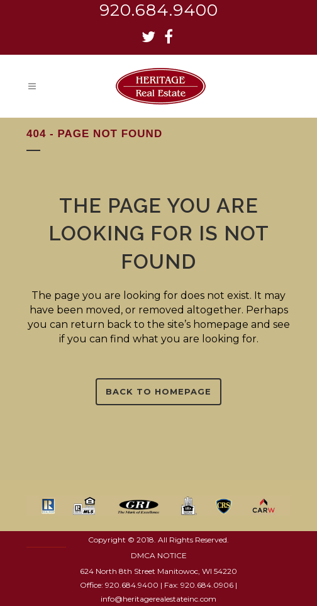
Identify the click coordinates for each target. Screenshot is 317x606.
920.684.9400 (158, 10)
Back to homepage (158, 391)
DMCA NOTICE (159, 555)
